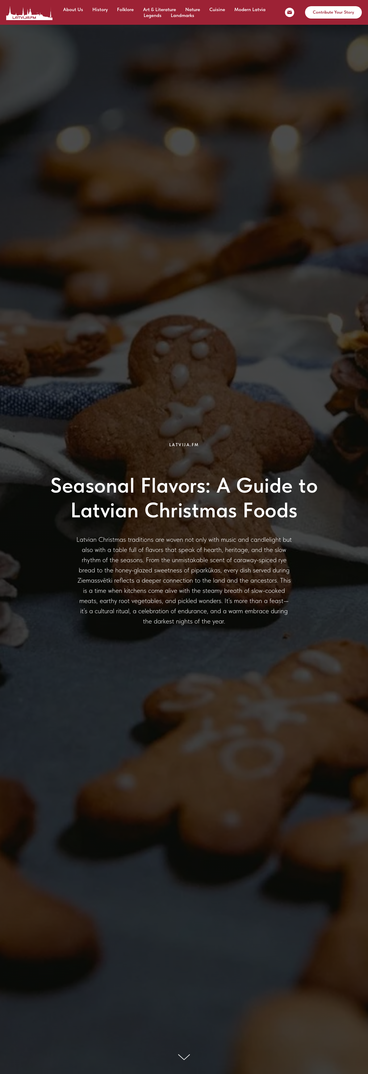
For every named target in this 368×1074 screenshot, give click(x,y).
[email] (289, 12)
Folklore (125, 9)
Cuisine (217, 9)
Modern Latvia (250, 9)
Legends (152, 15)
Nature (192, 9)
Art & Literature (159, 9)
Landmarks (182, 15)
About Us (73, 9)
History (100, 9)
